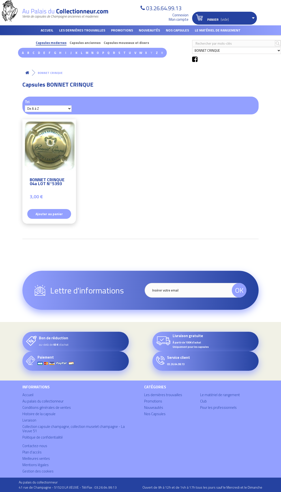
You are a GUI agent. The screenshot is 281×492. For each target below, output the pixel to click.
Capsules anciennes (85, 42)
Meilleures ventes (36, 458)
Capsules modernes (51, 42)
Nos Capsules (177, 30)
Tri (27, 101)
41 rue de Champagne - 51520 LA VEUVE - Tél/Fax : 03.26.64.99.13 (68, 487)
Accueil (47, 30)
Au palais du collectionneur (43, 401)
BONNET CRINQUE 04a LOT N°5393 (47, 182)
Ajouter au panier (49, 213)
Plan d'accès (32, 452)
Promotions (122, 30)
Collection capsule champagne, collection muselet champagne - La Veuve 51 (73, 429)
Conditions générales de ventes (46, 407)
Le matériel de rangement (218, 30)
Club (203, 401)
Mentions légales (35, 465)
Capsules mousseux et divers (126, 42)
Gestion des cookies (38, 471)
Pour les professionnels (218, 407)
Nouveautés (149, 30)
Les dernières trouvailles (82, 30)
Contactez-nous (34, 446)
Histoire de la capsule (39, 414)
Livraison (29, 420)
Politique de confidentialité (42, 437)
